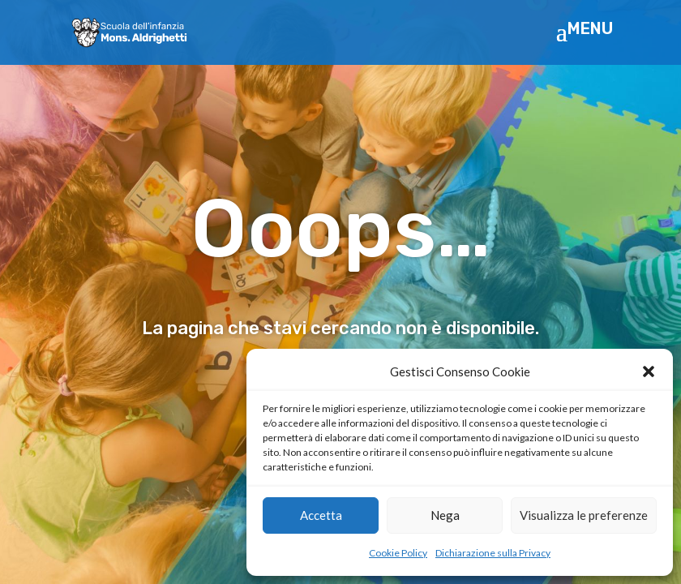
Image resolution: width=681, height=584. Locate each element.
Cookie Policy (398, 553)
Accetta (321, 515)
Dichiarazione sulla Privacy (492, 553)
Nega (445, 515)
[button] (648, 371)
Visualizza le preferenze (584, 515)
